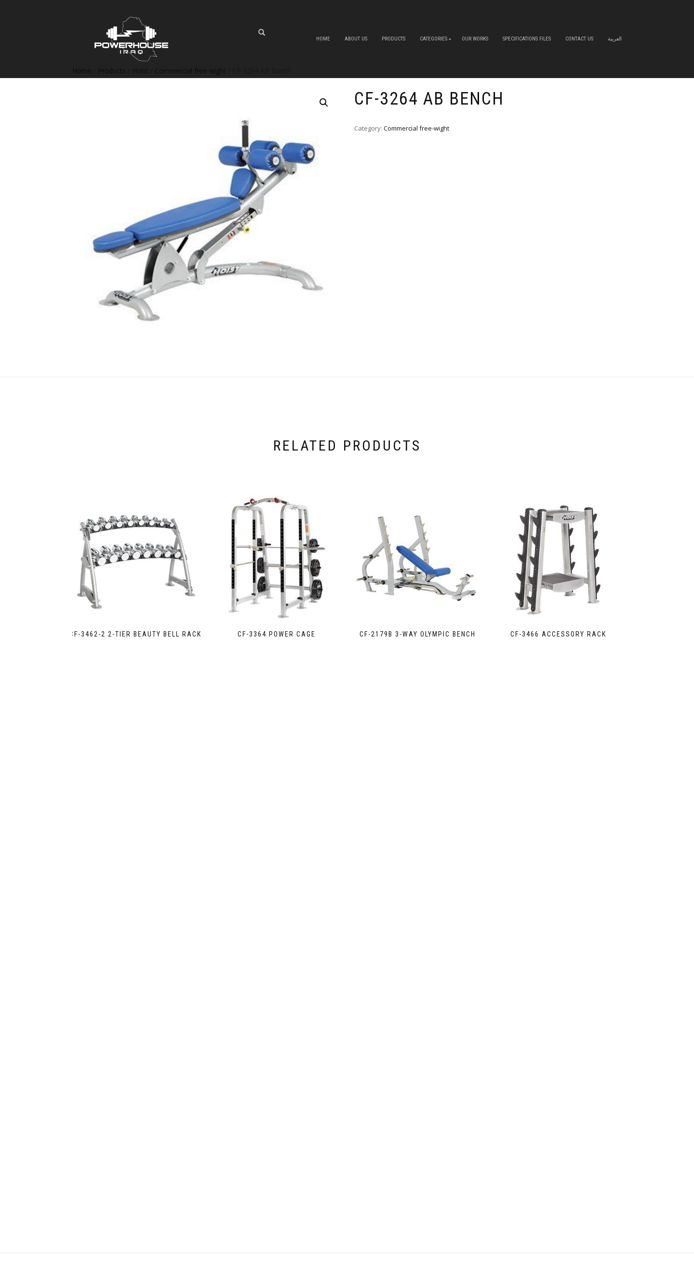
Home (323, 39)
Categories (433, 39)
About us (356, 39)
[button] (324, 102)
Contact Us (579, 39)
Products (393, 39)
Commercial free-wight (416, 128)
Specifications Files (527, 39)
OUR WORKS (475, 39)
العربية (615, 39)
